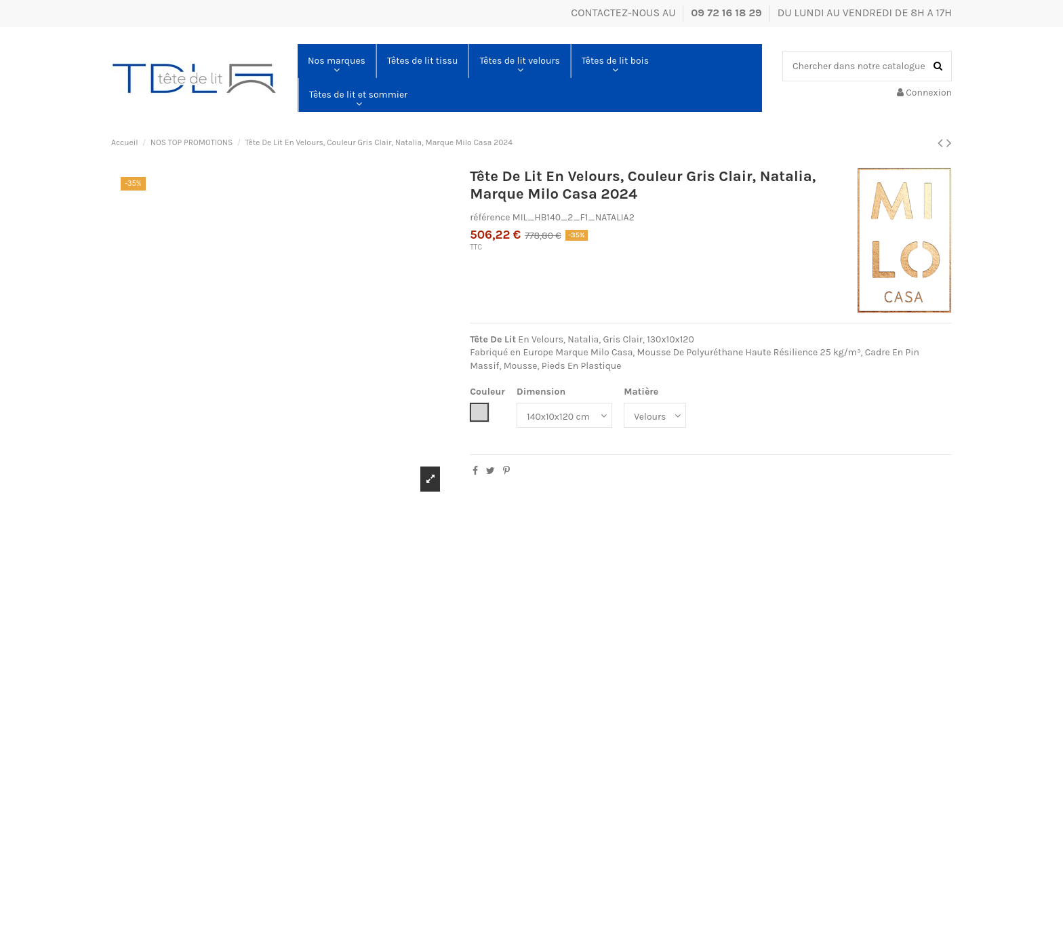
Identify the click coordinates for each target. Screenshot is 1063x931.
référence (490, 217)
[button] (337, 61)
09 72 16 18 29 (728, 12)
